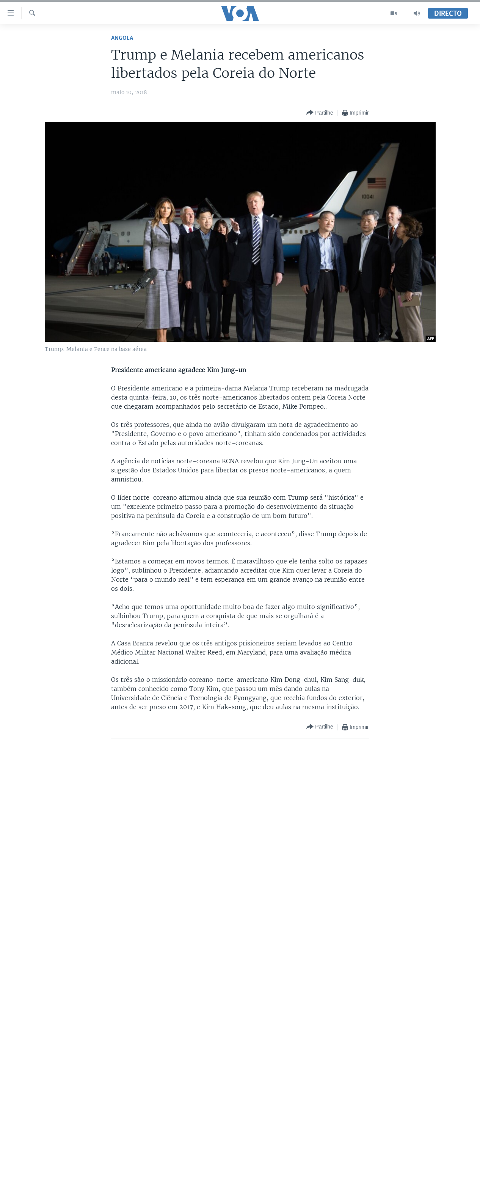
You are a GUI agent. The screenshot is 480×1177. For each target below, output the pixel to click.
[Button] (319, 112)
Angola (122, 38)
